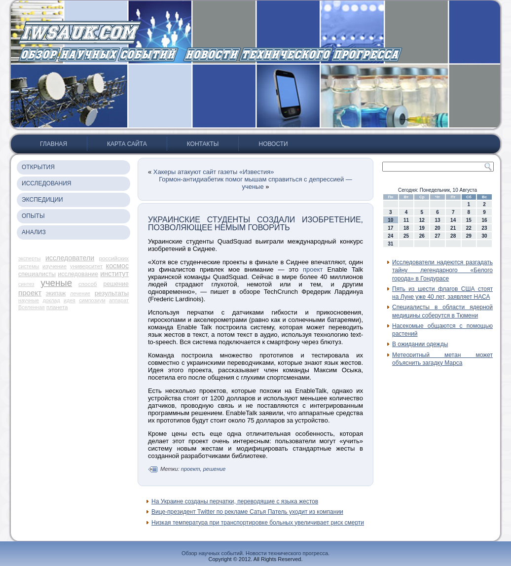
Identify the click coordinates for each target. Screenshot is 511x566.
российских (114, 258)
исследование (78, 274)
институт (114, 274)
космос (117, 266)
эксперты (29, 258)
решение (116, 284)
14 (453, 220)
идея (69, 300)
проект (29, 292)
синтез (26, 284)
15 (469, 220)
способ (87, 284)
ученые (57, 283)
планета (57, 307)
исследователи (69, 258)
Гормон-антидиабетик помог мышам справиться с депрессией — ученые (255, 183)
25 (406, 236)
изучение (54, 266)
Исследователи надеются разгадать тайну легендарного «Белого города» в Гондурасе (442, 270)
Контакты (203, 144)
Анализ (34, 232)
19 (422, 228)
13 (437, 220)
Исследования (46, 183)
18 (406, 228)
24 (390, 236)
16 (484, 220)
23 (484, 228)
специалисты (37, 274)
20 (437, 228)
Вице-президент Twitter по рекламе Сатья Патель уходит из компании (247, 511)
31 (390, 244)
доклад (51, 300)
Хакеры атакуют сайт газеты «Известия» (213, 172)
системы (28, 266)
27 (437, 236)
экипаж (56, 293)
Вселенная (31, 307)
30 (484, 236)
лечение (80, 293)
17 (390, 228)
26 (422, 236)
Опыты (33, 215)
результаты (112, 293)
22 (469, 228)
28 (453, 236)
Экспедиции (42, 199)
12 (422, 220)
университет (86, 266)
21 (453, 228)
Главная (53, 144)
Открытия (38, 167)
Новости (273, 144)
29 (469, 236)
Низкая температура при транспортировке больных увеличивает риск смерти (257, 522)
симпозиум (92, 300)
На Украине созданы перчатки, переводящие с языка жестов (234, 501)
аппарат (119, 300)
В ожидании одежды (420, 344)
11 (406, 220)
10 (390, 220)
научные (28, 300)
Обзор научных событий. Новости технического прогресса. (255, 553)
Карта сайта (127, 144)
